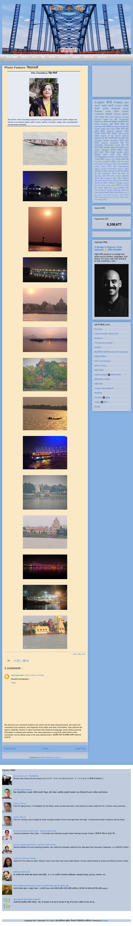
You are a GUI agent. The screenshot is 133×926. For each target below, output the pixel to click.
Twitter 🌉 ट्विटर (101, 402)
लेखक (97, 108)
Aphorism (102, 190)
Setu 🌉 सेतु (66, 8)
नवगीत (126, 185)
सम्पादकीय (121, 122)
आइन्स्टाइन (110, 171)
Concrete (98, 162)
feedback (115, 195)
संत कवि (97, 174)
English (99, 102)
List (96, 117)
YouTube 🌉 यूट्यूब (102, 397)
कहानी (110, 105)
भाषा (127, 145)
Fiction (118, 105)
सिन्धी (109, 166)
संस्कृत (112, 152)
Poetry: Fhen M (19, 803)
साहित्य (119, 150)
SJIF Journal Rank (102, 361)
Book (126, 108)
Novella (111, 157)
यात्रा (120, 157)
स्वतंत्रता (112, 183)
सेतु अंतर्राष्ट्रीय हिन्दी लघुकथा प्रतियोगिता (26, 899)
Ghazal (122, 126)
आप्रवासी (126, 181)
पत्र (122, 145)
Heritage (119, 183)
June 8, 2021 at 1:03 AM (34, 675)
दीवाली (112, 193)
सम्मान (105, 154)
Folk (96, 193)
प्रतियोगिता (98, 171)
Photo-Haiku (107, 195)
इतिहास (113, 162)
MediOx (97, 347)
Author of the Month (111, 136)
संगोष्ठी (104, 199)
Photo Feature (101, 124)
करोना (112, 154)
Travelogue (107, 164)
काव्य (126, 102)
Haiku (126, 150)
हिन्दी (109, 102)
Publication (106, 174)
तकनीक (106, 193)
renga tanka (110, 185)
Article (125, 111)
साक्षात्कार (97, 138)
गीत (103, 138)
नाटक (108, 176)
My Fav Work (99, 185)
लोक (95, 181)
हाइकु (106, 188)
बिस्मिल (126, 154)
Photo (103, 166)
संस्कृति (104, 171)
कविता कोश (98, 384)
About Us (88, 57)
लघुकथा (97, 122)
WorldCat (98, 338)
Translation (124, 119)
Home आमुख (11, 57)
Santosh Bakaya (114, 131)
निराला (114, 174)
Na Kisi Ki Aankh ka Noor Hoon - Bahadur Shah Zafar (34, 831)
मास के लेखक (98, 199)
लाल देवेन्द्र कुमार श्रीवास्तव (22, 790)
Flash (120, 133)
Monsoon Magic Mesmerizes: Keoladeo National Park (34, 845)
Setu (34, 57)
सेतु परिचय (98, 393)
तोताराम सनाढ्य (124, 197)
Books (25, 57)
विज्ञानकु (97, 154)
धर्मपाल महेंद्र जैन (121, 124)
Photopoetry (102, 197)
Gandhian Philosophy (104, 145)
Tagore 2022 (110, 159)
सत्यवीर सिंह (125, 159)
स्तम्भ (116, 111)
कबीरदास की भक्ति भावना (21, 872)
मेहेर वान (125, 143)
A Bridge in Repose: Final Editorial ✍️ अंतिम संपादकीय (108, 248)
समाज (96, 190)
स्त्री (114, 166)
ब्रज (127, 190)
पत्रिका (126, 195)
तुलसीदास (122, 188)
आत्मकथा (107, 147)
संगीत (96, 197)
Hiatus (52, 57)
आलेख (104, 105)
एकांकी (121, 195)
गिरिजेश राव (120, 185)
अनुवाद (114, 122)
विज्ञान (102, 159)
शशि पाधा (117, 138)
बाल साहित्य (107, 126)
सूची (111, 124)
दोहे (104, 176)
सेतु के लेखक (99, 370)
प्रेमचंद (118, 159)
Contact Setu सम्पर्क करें (103, 388)
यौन (95, 188)
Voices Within (121, 114)
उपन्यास (96, 183)
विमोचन (105, 183)
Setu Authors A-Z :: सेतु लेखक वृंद (25, 776)
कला (118, 162)
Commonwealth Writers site (106, 334)
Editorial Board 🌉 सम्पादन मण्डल (107, 375)
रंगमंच (116, 193)
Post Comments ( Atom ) (50, 757)
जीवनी (101, 147)
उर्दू (116, 157)
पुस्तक (105, 108)
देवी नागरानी (109, 138)
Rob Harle (110, 129)
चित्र (96, 147)
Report (120, 169)
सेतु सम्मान (121, 174)
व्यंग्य (127, 122)
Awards (76, 57)
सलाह (100, 181)
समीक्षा (126, 105)
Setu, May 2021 (79, 654)
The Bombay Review (103, 343)
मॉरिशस (126, 171)
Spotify (97, 407)
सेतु (43, 57)
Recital (101, 193)
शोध (127, 126)
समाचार (114, 133)
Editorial (116, 108)
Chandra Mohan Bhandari (106, 140)
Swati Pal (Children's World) (24, 858)
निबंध (109, 133)
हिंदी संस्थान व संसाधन (102, 379)
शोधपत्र (108, 114)
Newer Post (10, 748)
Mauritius (98, 176)
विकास (121, 193)
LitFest (118, 176)
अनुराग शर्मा (103, 117)
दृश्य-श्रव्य (125, 176)
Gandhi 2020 (123, 152)
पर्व (128, 174)
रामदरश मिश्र (98, 178)
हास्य (112, 176)
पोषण (119, 154)
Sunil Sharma (115, 117)
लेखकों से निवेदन (100, 356)
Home (45, 748)
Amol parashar (17, 675)
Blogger (105, 920)
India (108, 111)
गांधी (113, 164)
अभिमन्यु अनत (117, 181)
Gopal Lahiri (99, 129)
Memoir (125, 136)
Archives (102, 57)
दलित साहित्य (117, 178)
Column (119, 164)
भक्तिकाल (125, 178)
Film (110, 188)
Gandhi (104, 169)
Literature (108, 178)
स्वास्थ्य (104, 181)
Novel (117, 145)
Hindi (97, 105)
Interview (98, 126)
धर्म (101, 183)
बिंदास (103, 131)
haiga (115, 188)
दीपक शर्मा (107, 122)
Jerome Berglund (109, 143)
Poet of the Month (113, 197)
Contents (99, 114)
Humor (126, 183)
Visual (110, 181)
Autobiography (100, 157)
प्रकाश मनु (107, 119)
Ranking (117, 190)
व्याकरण (100, 188)
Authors (63, 57)
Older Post (80, 748)
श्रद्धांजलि (125, 164)
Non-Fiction (112, 169)
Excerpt (115, 126)
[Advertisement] (111, 81)
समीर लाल (125, 138)
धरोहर (96, 131)
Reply (13, 683)
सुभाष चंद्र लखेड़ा (117, 147)
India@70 (106, 162)
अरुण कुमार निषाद (101, 152)
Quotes (110, 190)
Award (96, 166)
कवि (115, 119)
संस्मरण (103, 133)
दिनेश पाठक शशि (122, 129)
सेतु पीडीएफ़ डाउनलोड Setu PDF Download (111, 352)
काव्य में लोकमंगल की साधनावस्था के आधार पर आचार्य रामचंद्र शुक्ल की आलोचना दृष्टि (41, 886)
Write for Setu (100, 366)
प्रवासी (113, 150)
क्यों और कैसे (119, 171)
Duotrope (98, 329)
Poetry (118, 102)
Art (102, 122)
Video (126, 169)
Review (98, 111)
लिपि (127, 188)
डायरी (123, 190)
